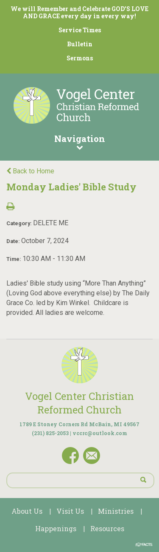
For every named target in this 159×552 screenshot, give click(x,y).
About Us (26, 511)
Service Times (80, 30)
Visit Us (70, 511)
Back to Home (30, 171)
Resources (107, 528)
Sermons (80, 58)
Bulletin (79, 44)
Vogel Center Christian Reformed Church (79, 402)
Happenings (55, 528)
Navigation (79, 141)
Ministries (116, 511)
